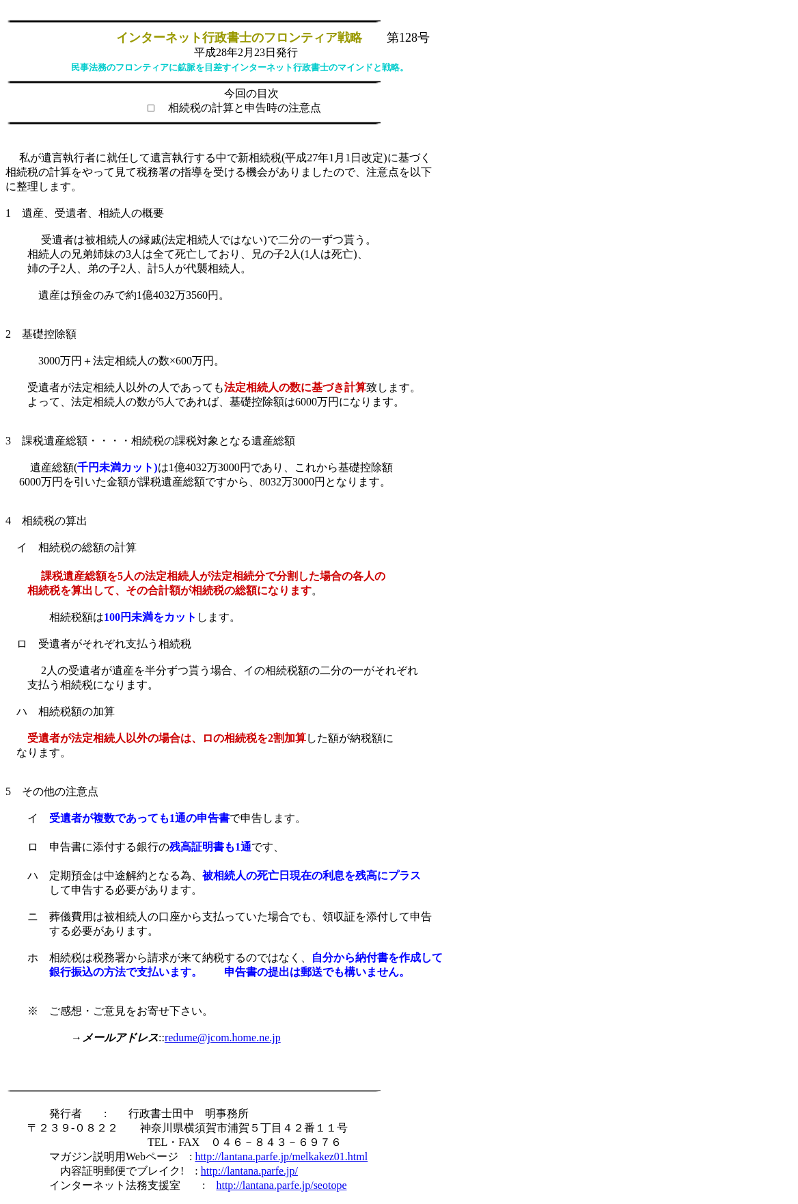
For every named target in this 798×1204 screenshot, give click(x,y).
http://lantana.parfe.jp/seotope (281, 1185)
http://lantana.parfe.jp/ (249, 1171)
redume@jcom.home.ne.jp (223, 1037)
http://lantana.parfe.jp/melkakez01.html (281, 1156)
